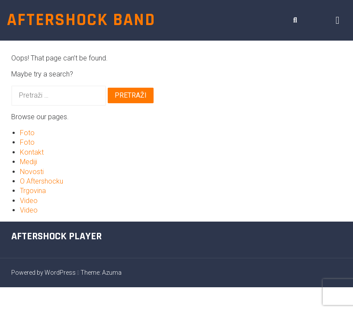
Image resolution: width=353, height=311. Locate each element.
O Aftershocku (41, 181)
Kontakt (32, 152)
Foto (27, 133)
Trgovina (33, 191)
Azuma (112, 272)
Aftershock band (81, 20)
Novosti (32, 172)
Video (29, 201)
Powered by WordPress (43, 272)
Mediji (28, 162)
